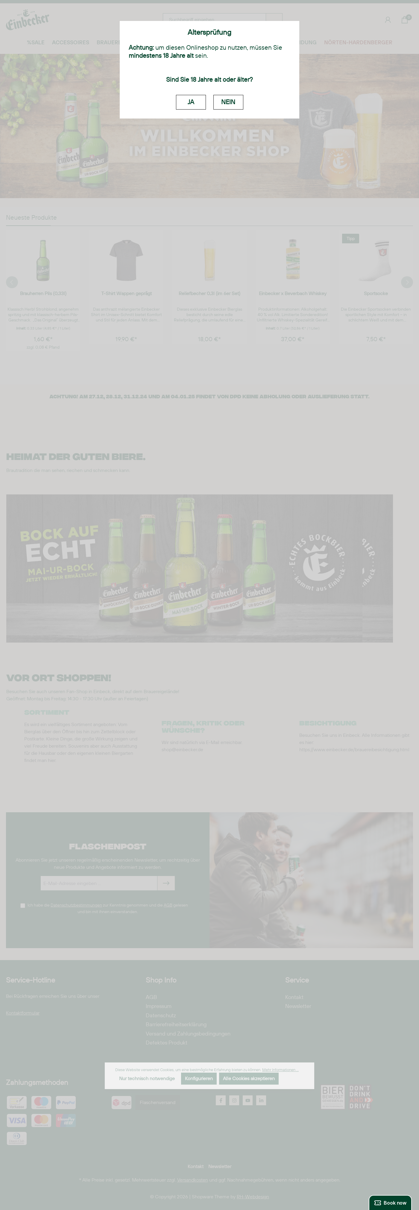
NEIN (228, 102)
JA (191, 102)
